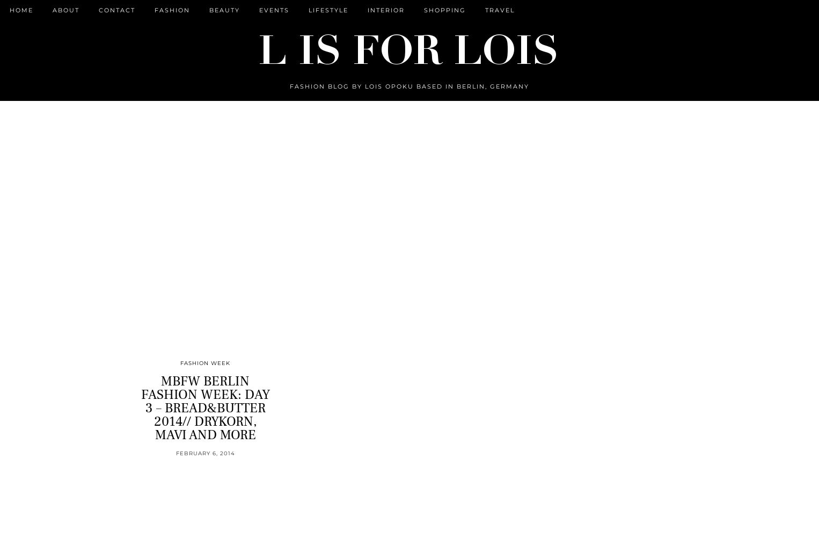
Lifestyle (328, 10)
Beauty (224, 10)
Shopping (445, 10)
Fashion (172, 10)
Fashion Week (205, 363)
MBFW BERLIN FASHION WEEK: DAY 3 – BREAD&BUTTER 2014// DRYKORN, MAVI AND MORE (205, 408)
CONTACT (117, 10)
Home (21, 10)
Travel (500, 10)
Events (274, 10)
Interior (386, 10)
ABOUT (66, 10)
